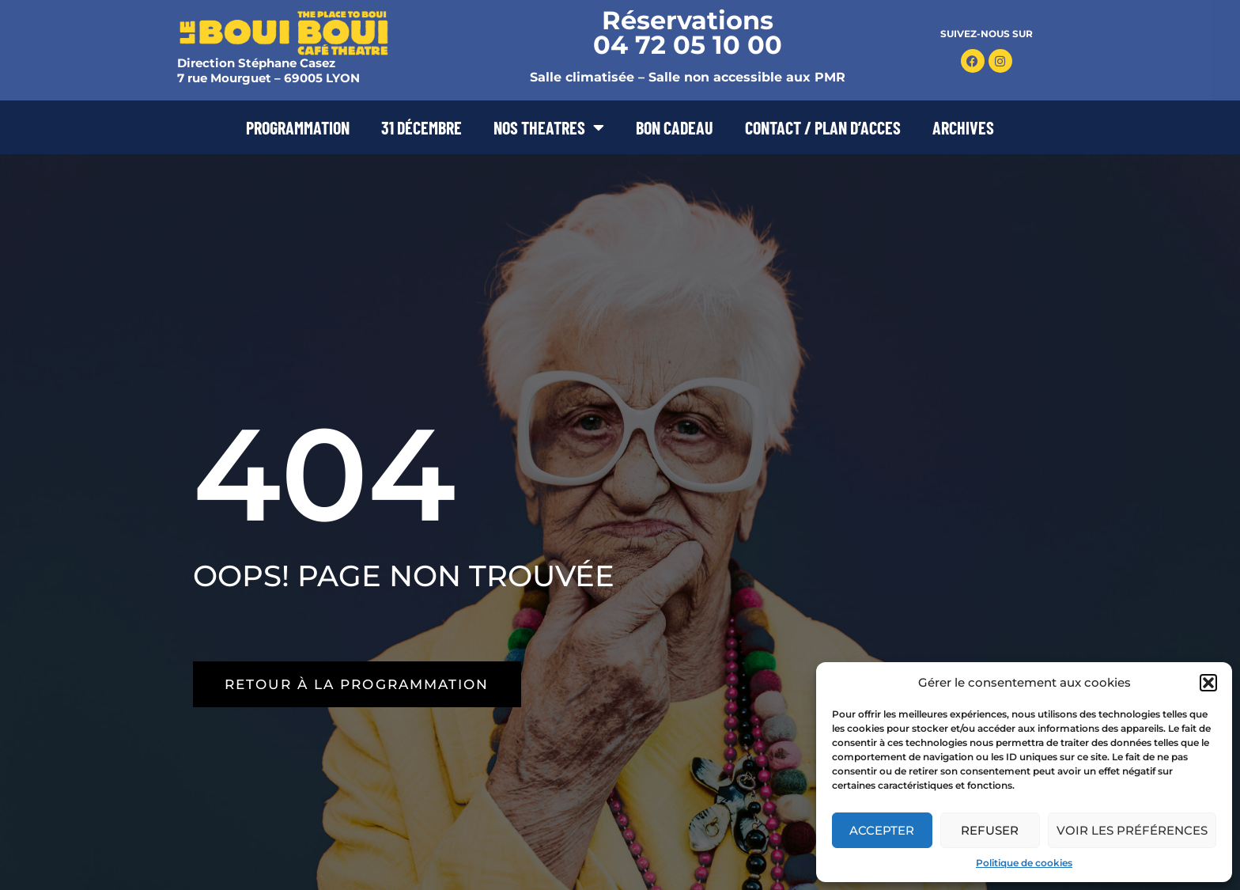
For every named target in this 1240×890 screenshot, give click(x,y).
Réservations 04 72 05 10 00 (687, 32)
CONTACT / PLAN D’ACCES (823, 127)
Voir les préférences (1132, 830)
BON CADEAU (674, 127)
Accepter (881, 830)
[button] (1208, 683)
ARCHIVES (963, 127)
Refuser (990, 830)
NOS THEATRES (548, 127)
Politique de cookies (1024, 863)
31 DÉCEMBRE (421, 127)
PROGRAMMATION (298, 127)
